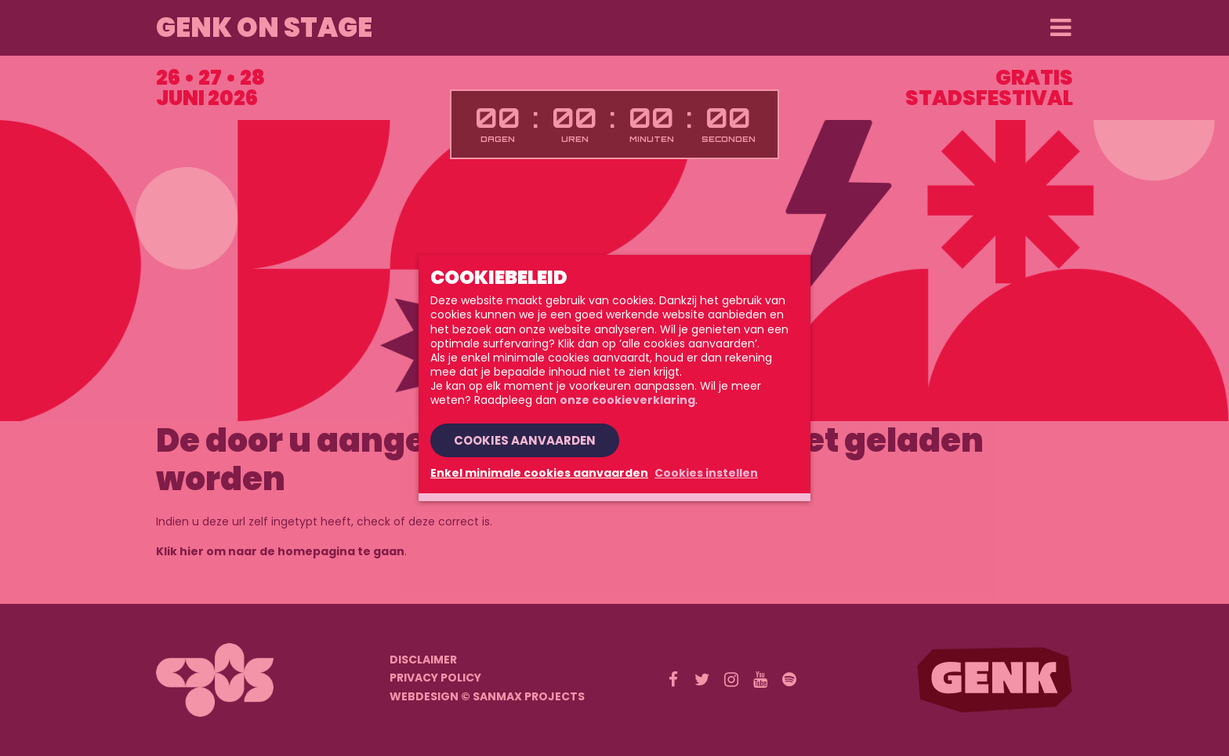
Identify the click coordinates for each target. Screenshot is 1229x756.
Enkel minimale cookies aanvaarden (539, 473)
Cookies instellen (706, 473)
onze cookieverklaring (627, 400)
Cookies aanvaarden (525, 440)
